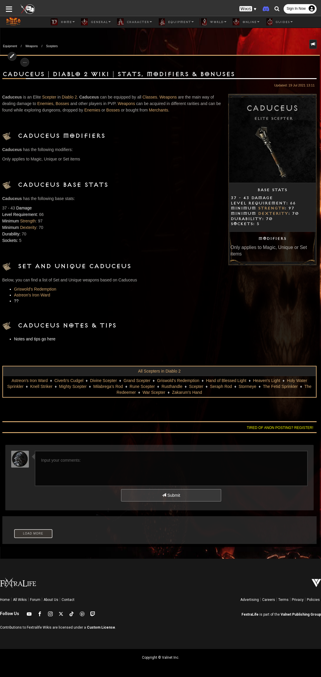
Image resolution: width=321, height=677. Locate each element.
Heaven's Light (266, 380)
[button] (248, 9)
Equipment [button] (176, 21)
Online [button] (245, 21)
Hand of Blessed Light (226, 380)
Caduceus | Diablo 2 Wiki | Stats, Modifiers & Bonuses (118, 74)
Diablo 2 (69, 97)
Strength (271, 208)
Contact (68, 600)
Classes (150, 97)
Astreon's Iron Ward (32, 295)
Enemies (45, 103)
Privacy (298, 600)
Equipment (10, 46)
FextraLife (250, 614)
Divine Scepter (103, 380)
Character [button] (134, 21)
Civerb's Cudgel (68, 380)
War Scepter (154, 392)
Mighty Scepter (73, 386)
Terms (283, 600)
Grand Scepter (137, 380)
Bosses (62, 103)
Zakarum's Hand (187, 392)
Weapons (31, 46)
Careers (268, 600)
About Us (51, 600)
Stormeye (247, 386)
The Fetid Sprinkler (280, 386)
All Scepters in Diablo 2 (159, 371)
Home (5, 600)
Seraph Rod (221, 386)
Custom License (101, 627)
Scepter (49, 97)
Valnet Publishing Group (301, 614)
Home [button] (63, 21)
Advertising (249, 600)
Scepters (52, 46)
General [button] (96, 21)
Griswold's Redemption (35, 289)
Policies (313, 600)
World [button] (213, 21)
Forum (35, 600)
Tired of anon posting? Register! (280, 428)
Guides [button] (279, 21)
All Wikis (20, 600)
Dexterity (273, 213)
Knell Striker (41, 386)
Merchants (158, 110)
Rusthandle (171, 386)
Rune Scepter (142, 386)
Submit (171, 495)
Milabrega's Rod (108, 386)
